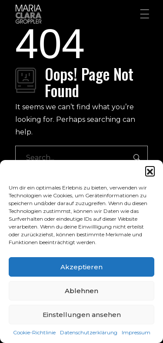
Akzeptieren (81, 267)
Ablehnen (81, 291)
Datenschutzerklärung (88, 332)
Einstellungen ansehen (82, 314)
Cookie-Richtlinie (34, 332)
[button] (150, 171)
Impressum (136, 332)
